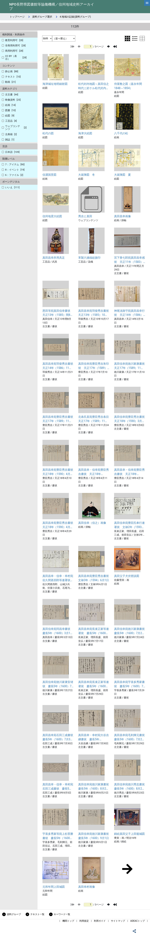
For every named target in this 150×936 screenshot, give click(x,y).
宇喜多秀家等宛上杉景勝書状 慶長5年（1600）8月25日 (57, 836)
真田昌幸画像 (122, 216)
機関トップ (68, 920)
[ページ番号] (88, 46)
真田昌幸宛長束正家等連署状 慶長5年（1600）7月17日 (93, 631)
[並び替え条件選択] (63, 38)
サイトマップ (118, 920)
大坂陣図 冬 (86, 174)
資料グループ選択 (42, 16)
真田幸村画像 (86, 886)
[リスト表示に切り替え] (135, 38)
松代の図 (48, 133)
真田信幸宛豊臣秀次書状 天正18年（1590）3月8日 (129, 419)
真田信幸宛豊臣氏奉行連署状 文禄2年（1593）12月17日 (129, 525)
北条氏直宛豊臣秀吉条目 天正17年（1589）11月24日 (93, 419)
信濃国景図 (49, 174)
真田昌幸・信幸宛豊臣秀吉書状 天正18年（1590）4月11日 (93, 472)
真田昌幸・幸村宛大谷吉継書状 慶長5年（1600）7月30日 (93, 737)
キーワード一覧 (62, 914)
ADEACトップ (137, 920)
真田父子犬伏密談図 (126, 576)
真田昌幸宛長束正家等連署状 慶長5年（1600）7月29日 (93, 684)
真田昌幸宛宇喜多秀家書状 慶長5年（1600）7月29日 (129, 684)
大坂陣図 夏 (122, 174)
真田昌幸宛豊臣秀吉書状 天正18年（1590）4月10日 (57, 472)
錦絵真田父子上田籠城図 (129, 834)
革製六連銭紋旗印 (89, 257)
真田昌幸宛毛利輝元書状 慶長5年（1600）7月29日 (129, 737)
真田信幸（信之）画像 (92, 523)
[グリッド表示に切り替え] (127, 38)
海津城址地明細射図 (55, 84)
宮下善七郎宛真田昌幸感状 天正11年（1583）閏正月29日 (129, 260)
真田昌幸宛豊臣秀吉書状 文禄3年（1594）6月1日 (93, 578)
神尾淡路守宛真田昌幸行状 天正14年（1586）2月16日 (129, 313)
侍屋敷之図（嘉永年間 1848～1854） (129, 86)
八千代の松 (121, 133)
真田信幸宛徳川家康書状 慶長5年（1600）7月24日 (129, 631)
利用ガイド (100, 920)
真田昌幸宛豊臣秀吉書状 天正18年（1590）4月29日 (57, 525)
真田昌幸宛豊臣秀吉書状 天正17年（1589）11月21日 (57, 419)
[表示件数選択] (47, 38)
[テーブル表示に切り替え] (142, 38)
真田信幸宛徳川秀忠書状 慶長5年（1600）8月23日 (129, 787)
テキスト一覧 (37, 914)
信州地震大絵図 (52, 216)
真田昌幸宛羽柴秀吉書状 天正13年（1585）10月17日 (93, 313)
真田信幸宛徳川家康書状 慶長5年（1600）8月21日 (93, 787)
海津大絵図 (85, 133)
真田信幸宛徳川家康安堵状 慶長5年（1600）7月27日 (57, 684)
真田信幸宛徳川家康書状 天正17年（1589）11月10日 (129, 366)
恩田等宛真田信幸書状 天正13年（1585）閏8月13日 (57, 313)
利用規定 (84, 920)
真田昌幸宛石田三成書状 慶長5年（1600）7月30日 (57, 737)
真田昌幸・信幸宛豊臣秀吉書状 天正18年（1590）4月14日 (129, 472)
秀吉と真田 (85, 216)
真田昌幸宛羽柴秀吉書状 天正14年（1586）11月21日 (57, 366)
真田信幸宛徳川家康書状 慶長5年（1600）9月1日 (93, 836)
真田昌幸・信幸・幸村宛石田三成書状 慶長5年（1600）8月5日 (57, 787)
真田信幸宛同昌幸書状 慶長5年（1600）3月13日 (57, 631)
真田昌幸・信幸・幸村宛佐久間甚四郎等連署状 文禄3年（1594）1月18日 (57, 578)
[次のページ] (108, 46)
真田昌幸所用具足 (53, 257)
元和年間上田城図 (53, 886)
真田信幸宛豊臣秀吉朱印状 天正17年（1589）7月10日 (93, 366)
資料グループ (14, 914)
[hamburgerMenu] (147, 3)
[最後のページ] (115, 46)
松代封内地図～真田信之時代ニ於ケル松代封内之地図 (93, 86)
